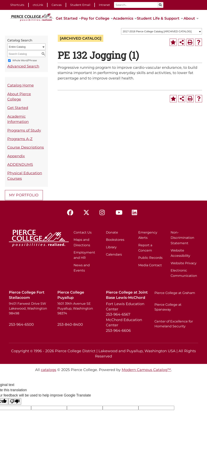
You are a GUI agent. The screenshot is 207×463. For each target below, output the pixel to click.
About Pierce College (19, 96)
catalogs (48, 370)
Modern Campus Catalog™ (146, 370)
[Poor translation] (14, 401)
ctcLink (38, 5)
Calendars (114, 254)
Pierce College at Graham (174, 293)
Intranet (104, 5)
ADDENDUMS (20, 164)
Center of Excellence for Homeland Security (173, 323)
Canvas (57, 5)
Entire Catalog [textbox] (17, 46)
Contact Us (83, 232)
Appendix (16, 156)
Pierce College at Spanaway (168, 307)
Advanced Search (23, 66)
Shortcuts (17, 5)
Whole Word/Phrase (24, 60)
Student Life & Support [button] (158, 18)
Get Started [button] (66, 18)
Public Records (150, 258)
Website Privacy (183, 263)
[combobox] (161, 31)
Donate (112, 232)
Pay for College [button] (95, 18)
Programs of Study (24, 130)
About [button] (189, 18)
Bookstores (115, 240)
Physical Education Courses (24, 175)
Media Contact (150, 265)
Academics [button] (123, 18)
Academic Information (18, 119)
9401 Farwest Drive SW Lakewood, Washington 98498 (28, 308)
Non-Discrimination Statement (182, 237)
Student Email (80, 5)
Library (111, 247)
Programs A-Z (20, 139)
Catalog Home (20, 85)
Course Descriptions (25, 147)
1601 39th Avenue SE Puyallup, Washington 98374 (75, 308)
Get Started (17, 108)
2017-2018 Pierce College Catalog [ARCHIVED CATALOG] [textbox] (157, 31)
